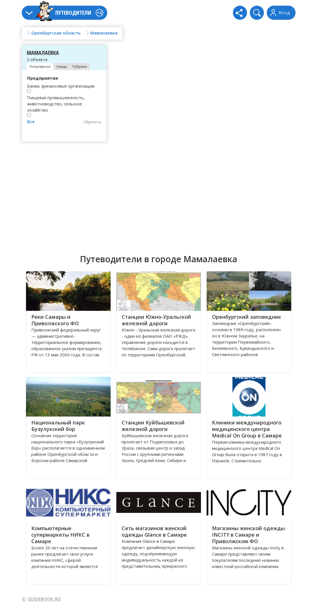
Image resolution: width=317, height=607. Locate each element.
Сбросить (92, 122)
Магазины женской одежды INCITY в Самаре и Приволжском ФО (248, 535)
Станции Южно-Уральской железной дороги (156, 320)
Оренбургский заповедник (246, 316)
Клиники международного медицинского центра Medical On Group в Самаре (247, 429)
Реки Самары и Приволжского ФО (55, 320)
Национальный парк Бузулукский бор (58, 425)
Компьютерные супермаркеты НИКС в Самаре (60, 535)
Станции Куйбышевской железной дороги (153, 425)
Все (31, 121)
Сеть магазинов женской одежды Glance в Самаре (154, 531)
